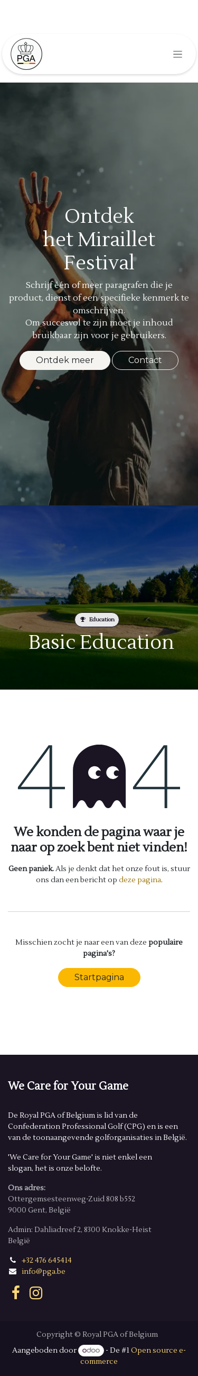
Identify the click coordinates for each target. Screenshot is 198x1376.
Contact (145, 360)
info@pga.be (43, 1272)
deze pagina (140, 880)
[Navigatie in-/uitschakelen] (177, 54)
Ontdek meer (65, 360)
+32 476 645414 (47, 1260)
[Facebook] (16, 1292)
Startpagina (99, 977)
